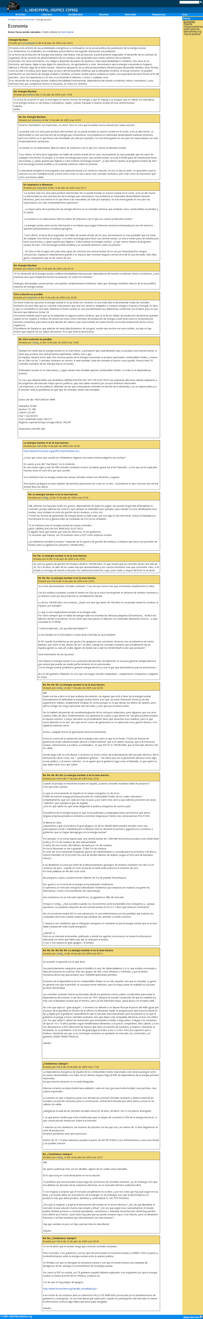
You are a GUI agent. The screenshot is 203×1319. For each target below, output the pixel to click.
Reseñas (104, 14)
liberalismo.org (192, 31)
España (188, 24)
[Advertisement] (192, 87)
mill (39, 446)
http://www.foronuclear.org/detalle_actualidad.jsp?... (70, 1288)
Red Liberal (67, 32)
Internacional (191, 29)
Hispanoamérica (193, 26)
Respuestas (159, 14)
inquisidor (42, 187)
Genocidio (130, 14)
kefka (30, 94)
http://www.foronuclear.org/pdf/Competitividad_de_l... (52, 451)
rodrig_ (36, 342)
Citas (184, 14)
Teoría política (192, 34)
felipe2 (30, 268)
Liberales (47, 14)
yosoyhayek (28, 43)
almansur (37, 120)
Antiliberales (75, 14)
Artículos (21, 14)
